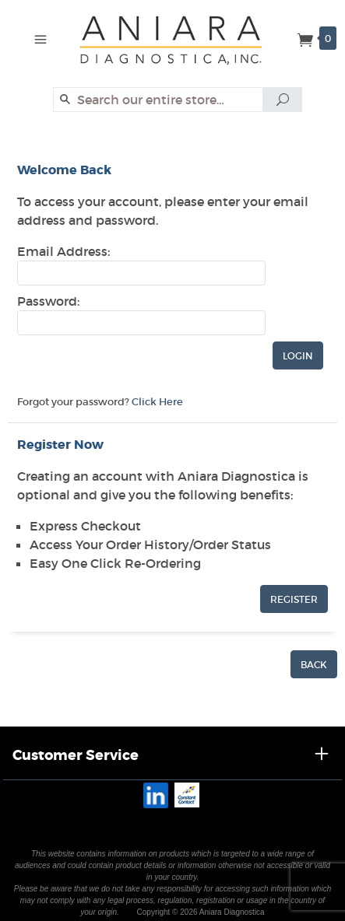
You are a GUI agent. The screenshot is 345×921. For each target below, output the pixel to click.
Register (294, 599)
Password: (48, 301)
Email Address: (63, 251)
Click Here (157, 402)
